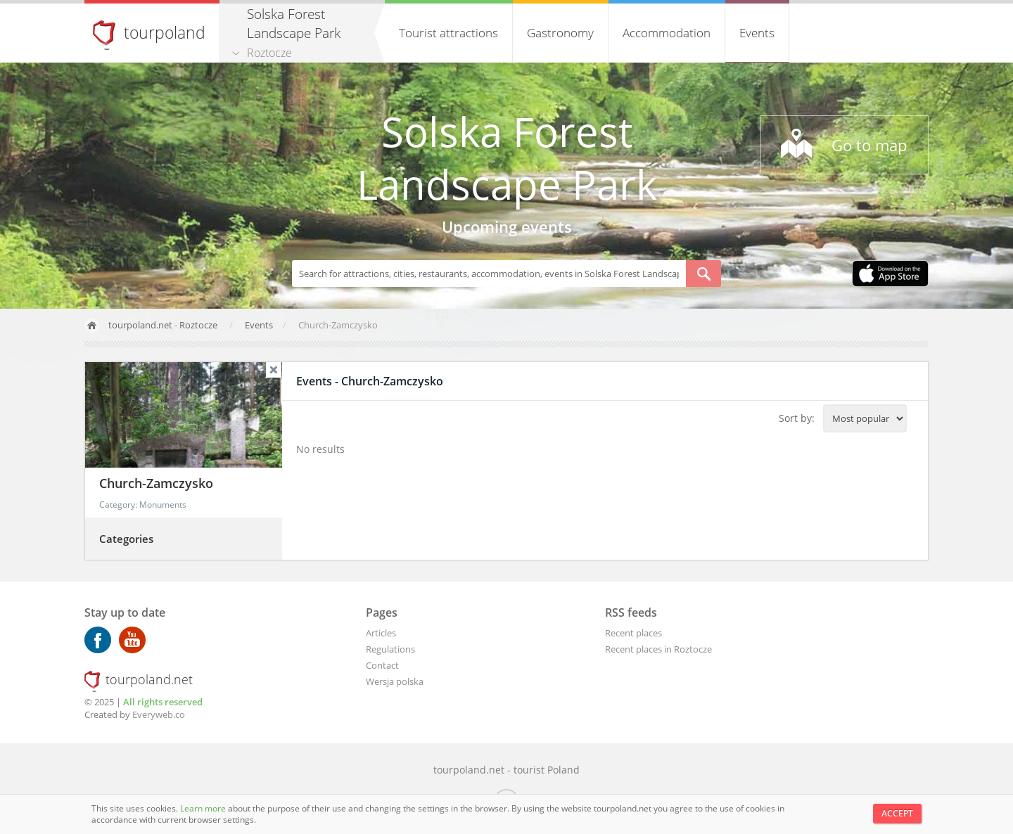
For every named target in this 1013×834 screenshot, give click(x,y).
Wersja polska (394, 681)
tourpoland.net (140, 325)
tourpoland (164, 32)
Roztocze (269, 52)
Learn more (204, 808)
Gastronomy (560, 33)
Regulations (390, 649)
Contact (382, 665)
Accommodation (667, 33)
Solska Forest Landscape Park (507, 157)
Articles (381, 633)
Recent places (633, 633)
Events (757, 33)
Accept (897, 813)
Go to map (869, 144)
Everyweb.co (158, 714)
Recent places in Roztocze (658, 649)
